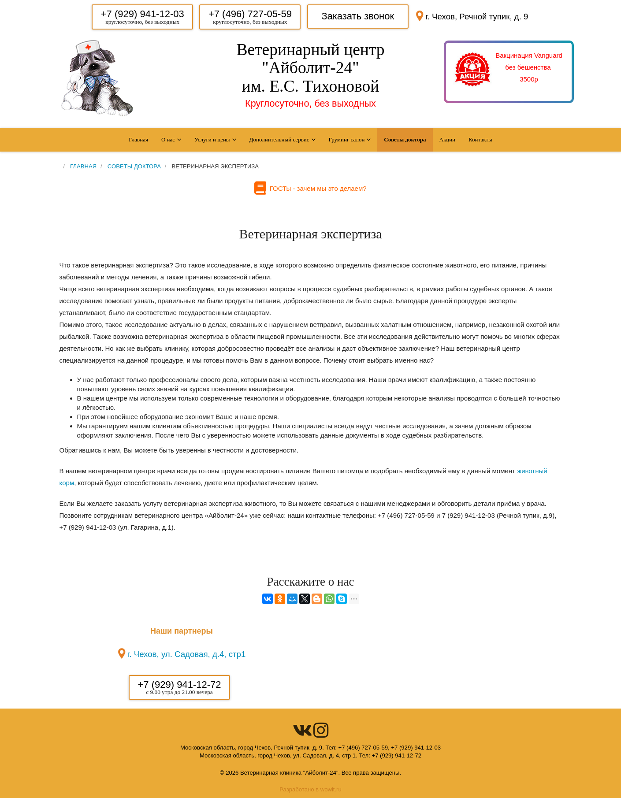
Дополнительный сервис (279, 139)
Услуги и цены (212, 139)
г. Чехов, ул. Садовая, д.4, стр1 (186, 654)
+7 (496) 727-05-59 (250, 13)
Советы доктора (405, 139)
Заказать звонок (357, 16)
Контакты (480, 139)
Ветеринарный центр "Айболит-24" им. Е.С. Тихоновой (310, 68)
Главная (138, 139)
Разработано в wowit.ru (310, 789)
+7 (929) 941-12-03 (142, 13)
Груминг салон (347, 139)
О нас (168, 139)
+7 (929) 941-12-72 (179, 684)
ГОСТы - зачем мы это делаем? (316, 188)
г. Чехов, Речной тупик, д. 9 (476, 16)
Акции (447, 139)
